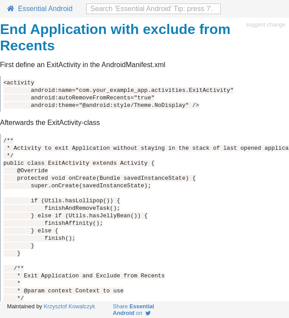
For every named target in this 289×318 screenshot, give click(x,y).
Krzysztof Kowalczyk (69, 306)
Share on (133, 309)
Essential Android (40, 8)
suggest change (265, 24)
